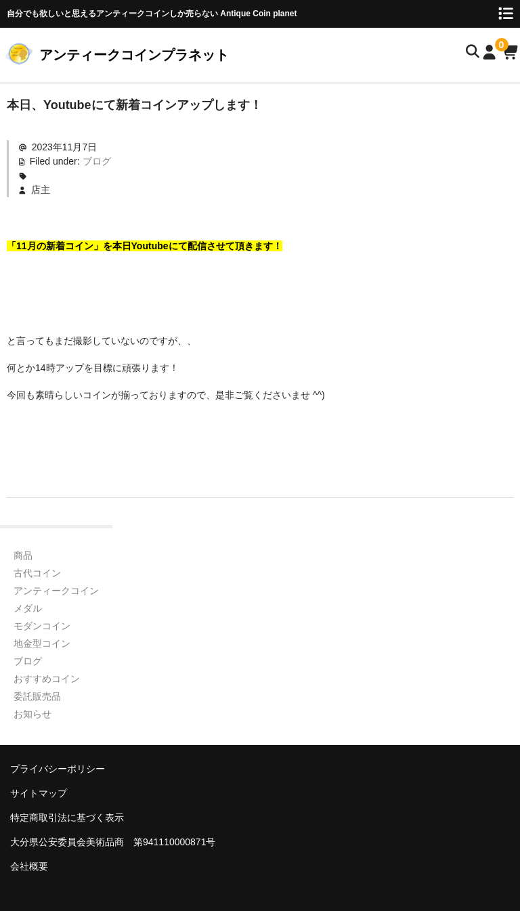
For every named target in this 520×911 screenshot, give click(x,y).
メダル (28, 608)
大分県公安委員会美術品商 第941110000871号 (112, 841)
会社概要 (29, 866)
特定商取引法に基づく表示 (67, 817)
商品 (23, 555)
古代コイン (37, 573)
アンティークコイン (56, 590)
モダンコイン (42, 625)
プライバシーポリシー (57, 768)
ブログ (97, 161)
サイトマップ (38, 793)
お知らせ (32, 713)
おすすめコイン (47, 678)
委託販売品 (37, 696)
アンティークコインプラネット (134, 55)
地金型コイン (42, 643)
